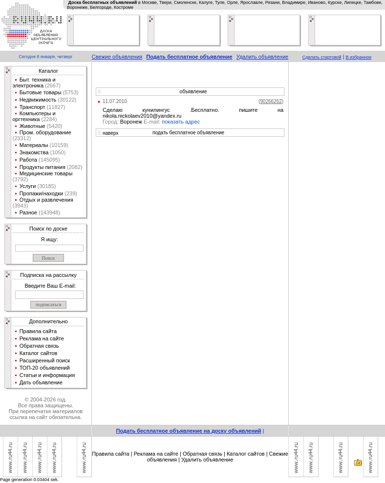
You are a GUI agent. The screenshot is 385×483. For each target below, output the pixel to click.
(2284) (48, 119)
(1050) (56, 152)
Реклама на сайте (42, 338)
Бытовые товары (41, 92)
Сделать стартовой (322, 57)
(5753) (70, 92)
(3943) (20, 206)
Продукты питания (42, 167)
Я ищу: (49, 239)
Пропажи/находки (42, 193)
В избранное (359, 57)
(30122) (66, 100)
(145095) (48, 160)
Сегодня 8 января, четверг (45, 56)
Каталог (48, 71)
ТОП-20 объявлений (45, 368)
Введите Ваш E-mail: (50, 286)
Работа (28, 160)
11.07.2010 (115, 101)
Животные (32, 126)
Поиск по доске (48, 228)
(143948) (48, 212)
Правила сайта (38, 331)
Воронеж (132, 122)
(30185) (46, 186)
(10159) (58, 145)
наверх (110, 133)
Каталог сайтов (39, 353)
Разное (28, 212)
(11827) (55, 107)
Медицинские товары (46, 173)
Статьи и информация (47, 375)
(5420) (54, 126)
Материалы (34, 145)
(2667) (52, 85)
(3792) (20, 179)
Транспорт (32, 107)
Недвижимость (38, 100)
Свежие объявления (117, 57)
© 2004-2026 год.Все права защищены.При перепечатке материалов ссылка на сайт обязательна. (46, 408)
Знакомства (34, 152)
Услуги (28, 186)
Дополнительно (48, 321)
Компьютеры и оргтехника (34, 116)
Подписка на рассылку (48, 275)
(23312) (22, 138)
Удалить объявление (262, 57)
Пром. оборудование (45, 132)
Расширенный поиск (45, 360)
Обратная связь (39, 346)
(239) (70, 193)
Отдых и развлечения (46, 200)
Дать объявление (41, 382)
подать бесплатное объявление (188, 132)
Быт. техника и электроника (34, 82)
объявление (193, 91)
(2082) (74, 167)
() (270, 101)
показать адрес (181, 122)
